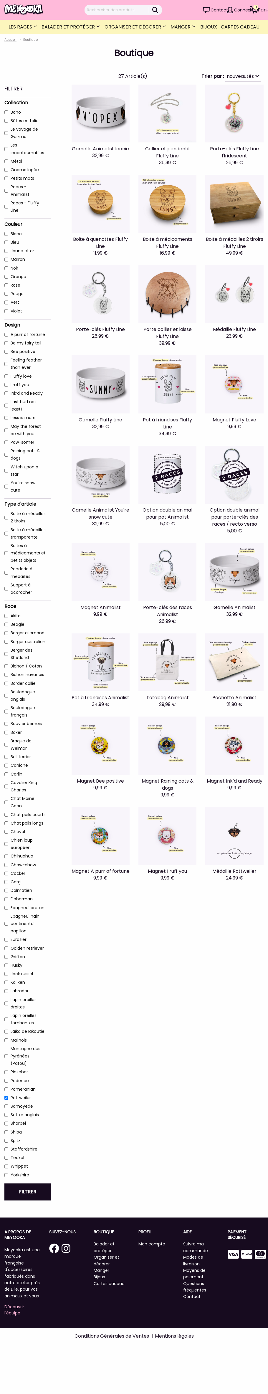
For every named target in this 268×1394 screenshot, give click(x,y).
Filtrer (27, 1191)
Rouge (17, 294)
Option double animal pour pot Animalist (167, 513)
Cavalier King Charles (24, 786)
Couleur (13, 224)
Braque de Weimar (21, 744)
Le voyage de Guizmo (24, 132)
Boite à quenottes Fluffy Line (100, 243)
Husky (16, 965)
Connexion (245, 10)
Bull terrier (21, 757)
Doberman (22, 899)
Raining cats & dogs (25, 454)
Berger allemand (27, 633)
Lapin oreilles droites (24, 1003)
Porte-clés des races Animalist (167, 611)
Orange (18, 277)
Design (12, 325)
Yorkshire (20, 1175)
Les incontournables (27, 148)
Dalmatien (21, 890)
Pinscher (19, 1072)
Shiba (16, 1132)
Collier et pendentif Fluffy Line (167, 152)
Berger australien (28, 642)
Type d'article (20, 504)
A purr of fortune (28, 334)
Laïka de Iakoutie (27, 1031)
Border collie (23, 683)
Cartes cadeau (240, 26)
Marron (18, 259)
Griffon (18, 957)
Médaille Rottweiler (234, 871)
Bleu (15, 242)
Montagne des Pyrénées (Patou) (25, 1056)
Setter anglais (25, 1115)
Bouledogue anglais (23, 695)
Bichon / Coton (26, 666)
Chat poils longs (27, 823)
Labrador (20, 991)
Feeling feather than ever (26, 363)
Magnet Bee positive (100, 781)
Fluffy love (21, 376)
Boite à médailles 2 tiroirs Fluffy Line (234, 243)
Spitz (15, 1141)
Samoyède (22, 1106)
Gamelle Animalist (235, 607)
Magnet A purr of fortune (101, 871)
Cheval (18, 832)
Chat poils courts (28, 815)
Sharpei (18, 1123)
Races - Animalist (20, 190)
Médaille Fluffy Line (234, 329)
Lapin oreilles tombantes (24, 1019)
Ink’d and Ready (27, 393)
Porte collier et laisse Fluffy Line (167, 333)
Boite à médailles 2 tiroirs (28, 517)
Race (10, 606)
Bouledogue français (23, 711)
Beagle (17, 624)
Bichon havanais (27, 674)
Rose (15, 285)
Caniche (19, 765)
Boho (16, 112)
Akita (16, 616)
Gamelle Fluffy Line (100, 419)
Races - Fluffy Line (25, 206)
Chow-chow (23, 865)
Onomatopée (25, 170)
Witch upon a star (24, 470)
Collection (16, 102)
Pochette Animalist (234, 697)
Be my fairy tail (26, 343)
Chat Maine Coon (22, 802)
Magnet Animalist (100, 607)
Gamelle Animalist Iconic (100, 148)
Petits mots (22, 178)
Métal (16, 161)
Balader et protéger (69, 26)
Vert (15, 302)
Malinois (19, 1040)
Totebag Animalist (167, 697)
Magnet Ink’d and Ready (234, 781)
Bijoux (208, 26)
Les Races (21, 26)
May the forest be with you (26, 430)
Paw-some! (22, 442)
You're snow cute (23, 486)
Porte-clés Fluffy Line (100, 329)
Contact (219, 10)
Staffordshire (24, 1149)
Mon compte (151, 1244)
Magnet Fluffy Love (234, 419)
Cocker (18, 873)
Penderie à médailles (21, 572)
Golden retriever (27, 948)
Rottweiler (21, 1098)
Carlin (16, 774)
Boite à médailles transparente (28, 533)
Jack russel (22, 974)
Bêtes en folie (25, 121)
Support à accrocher (21, 588)
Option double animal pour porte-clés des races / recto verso (234, 517)
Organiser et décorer (133, 26)
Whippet (19, 1166)
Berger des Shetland (21, 653)
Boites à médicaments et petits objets (28, 553)
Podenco (20, 1081)
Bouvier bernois (26, 724)
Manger (181, 26)
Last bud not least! (23, 405)
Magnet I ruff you (167, 871)
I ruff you (20, 385)
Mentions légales (174, 1336)
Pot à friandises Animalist (100, 697)
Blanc (16, 234)
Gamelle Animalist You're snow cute (100, 513)
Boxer (16, 732)
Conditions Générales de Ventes (112, 1336)
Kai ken (18, 982)
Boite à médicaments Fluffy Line (167, 243)
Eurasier (19, 939)
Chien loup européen (22, 843)
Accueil (10, 39)
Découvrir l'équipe (14, 1310)
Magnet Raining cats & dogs (167, 784)
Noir (14, 268)
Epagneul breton (27, 908)
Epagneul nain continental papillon (25, 923)
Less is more (23, 418)
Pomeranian (23, 1089)
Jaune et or (22, 251)
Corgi (16, 882)
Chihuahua (22, 856)
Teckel (17, 1158)
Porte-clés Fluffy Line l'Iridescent (234, 152)
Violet (16, 311)
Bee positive (23, 351)
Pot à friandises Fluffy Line (167, 423)
